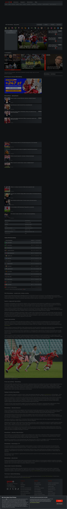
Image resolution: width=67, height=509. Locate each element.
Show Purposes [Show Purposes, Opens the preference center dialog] (59, 503)
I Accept (59, 500)
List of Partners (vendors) (34, 502)
